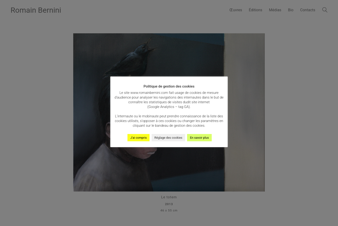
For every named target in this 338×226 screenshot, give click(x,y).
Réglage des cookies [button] (168, 137)
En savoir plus (199, 137)
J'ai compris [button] (138, 137)
